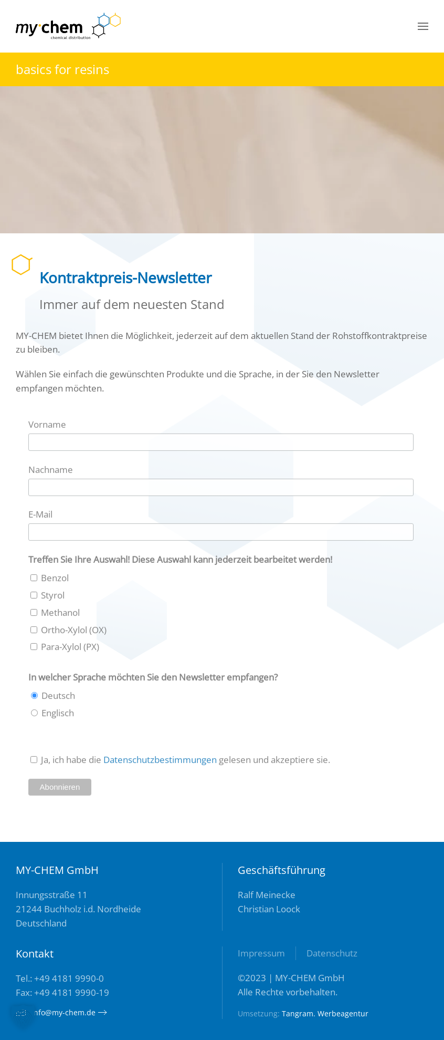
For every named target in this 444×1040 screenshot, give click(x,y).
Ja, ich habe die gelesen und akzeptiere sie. (184, 762)
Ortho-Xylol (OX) (73, 632)
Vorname (47, 426)
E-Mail (40, 517)
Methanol (59, 615)
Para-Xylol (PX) (69, 649)
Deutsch (57, 698)
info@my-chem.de (56, 1012)
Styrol (52, 597)
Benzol (54, 580)
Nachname (50, 472)
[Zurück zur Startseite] (68, 26)
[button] (423, 26)
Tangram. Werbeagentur (325, 1013)
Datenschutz (331, 953)
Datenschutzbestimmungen (160, 762)
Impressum (261, 953)
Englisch (56, 715)
